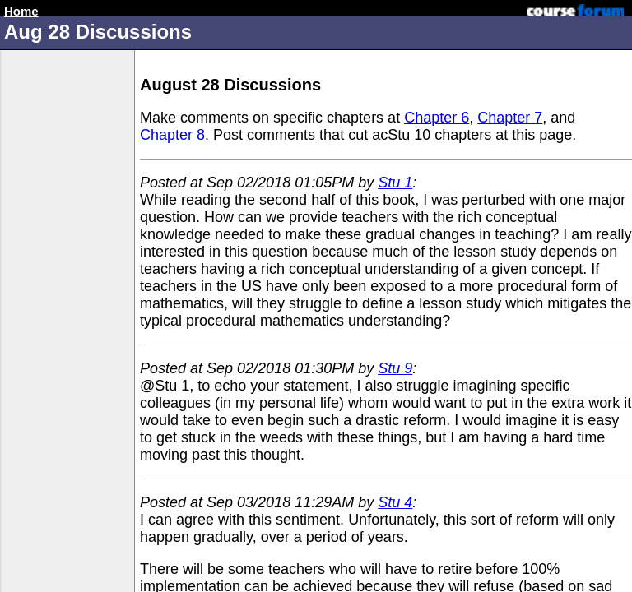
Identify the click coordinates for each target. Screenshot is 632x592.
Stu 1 (395, 182)
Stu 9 (395, 368)
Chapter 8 (172, 135)
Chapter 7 (509, 117)
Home (21, 11)
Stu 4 (395, 502)
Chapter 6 (436, 117)
